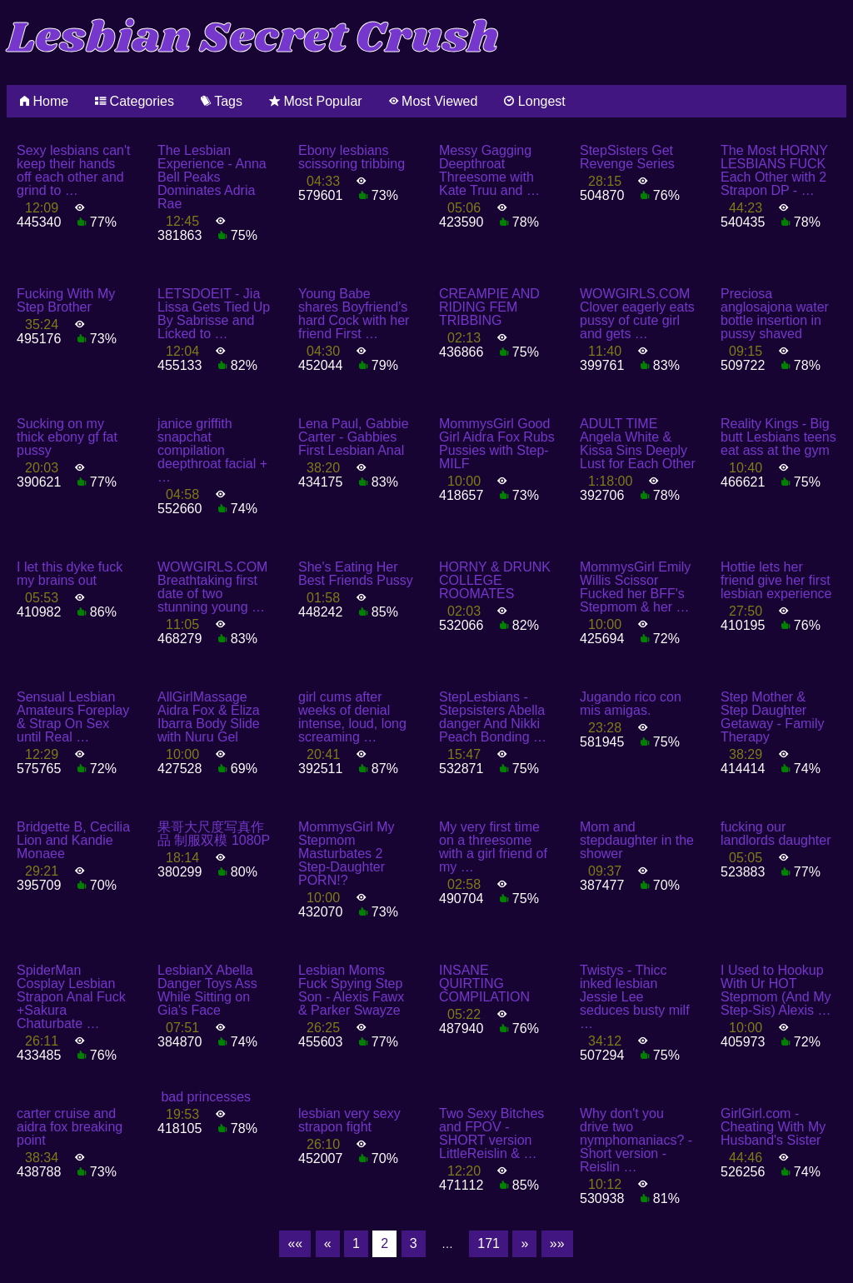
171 (488, 1243)
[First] (295, 1244)
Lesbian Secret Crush (253, 38)
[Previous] (328, 1244)
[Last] (557, 1244)
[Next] (524, 1244)
